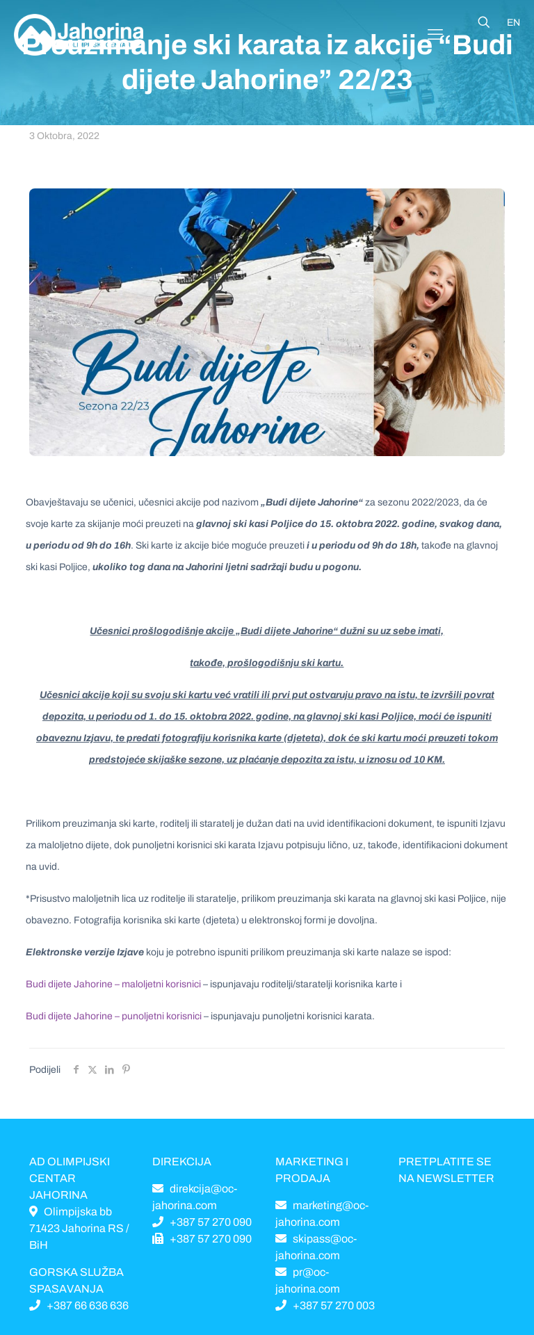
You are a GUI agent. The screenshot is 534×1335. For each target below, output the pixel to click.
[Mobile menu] (435, 35)
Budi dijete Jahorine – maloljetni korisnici (113, 984)
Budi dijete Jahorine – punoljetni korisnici (114, 1016)
